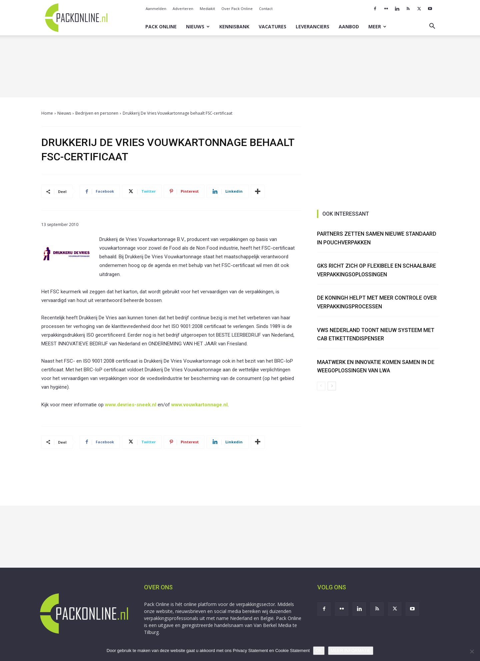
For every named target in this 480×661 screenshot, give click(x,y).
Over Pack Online (237, 8)
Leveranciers (312, 26)
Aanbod (349, 26)
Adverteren (183, 8)
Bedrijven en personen (96, 113)
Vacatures (272, 26)
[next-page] (332, 386)
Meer (377, 26)
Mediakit (207, 8)
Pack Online (161, 26)
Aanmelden (156, 8)
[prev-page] (321, 386)
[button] (432, 27)
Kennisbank (234, 26)
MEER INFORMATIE (351, 650)
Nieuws (198, 26)
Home (47, 113)
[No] (471, 651)
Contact (266, 8)
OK (319, 650)
